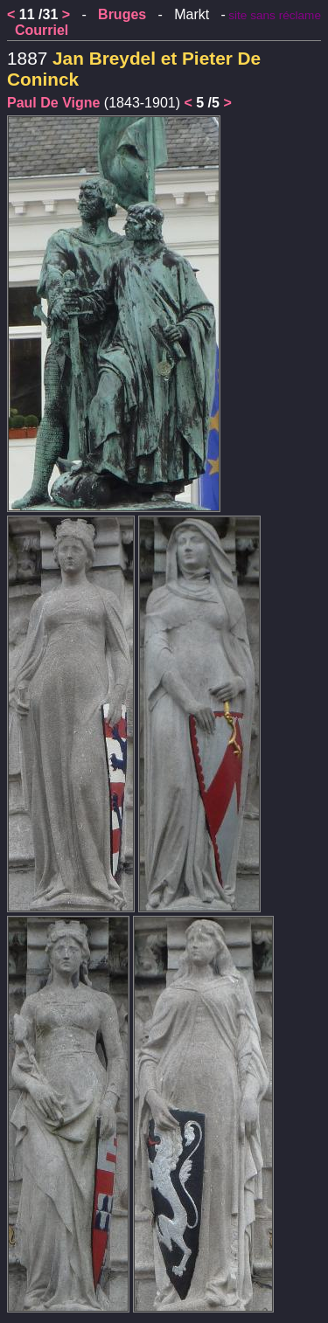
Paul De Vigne (53, 102)
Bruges (122, 14)
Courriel (41, 30)
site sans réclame (274, 15)
